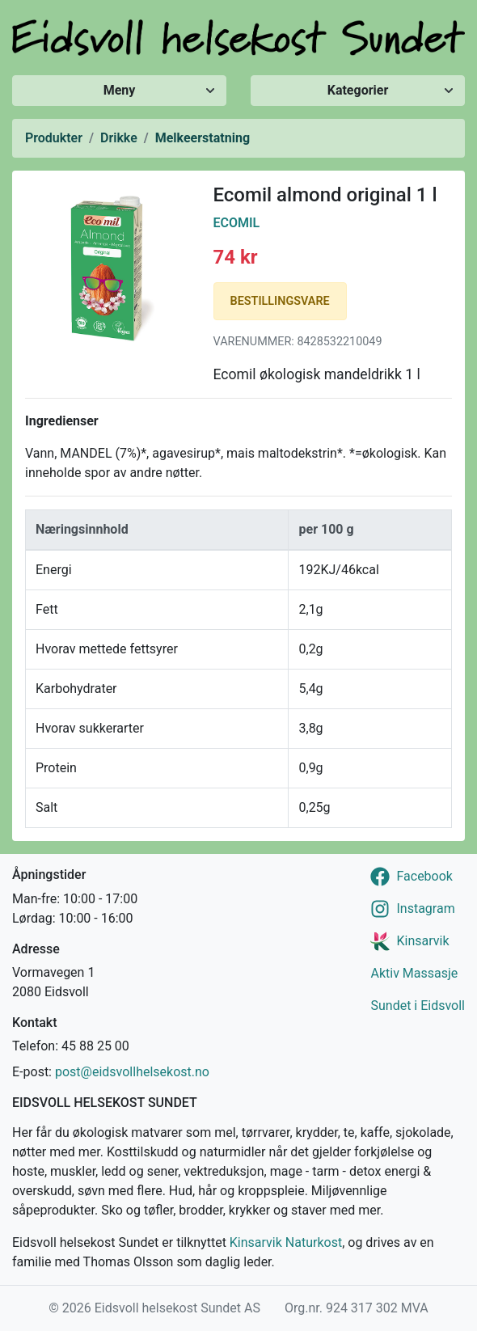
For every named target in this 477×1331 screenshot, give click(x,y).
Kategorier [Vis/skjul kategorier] (358, 90)
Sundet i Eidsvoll (417, 1005)
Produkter (53, 138)
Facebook (424, 876)
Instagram (425, 908)
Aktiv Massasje (414, 973)
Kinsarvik (422, 941)
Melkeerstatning (202, 138)
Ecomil (236, 222)
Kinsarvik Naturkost (286, 1242)
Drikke (118, 138)
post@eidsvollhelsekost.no (132, 1072)
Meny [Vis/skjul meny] (119, 90)
